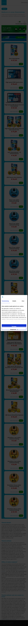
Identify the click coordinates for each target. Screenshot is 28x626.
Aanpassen (14, 329)
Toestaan (14, 326)
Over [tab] (23, 301)
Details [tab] (14, 301)
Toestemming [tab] (5, 301)
